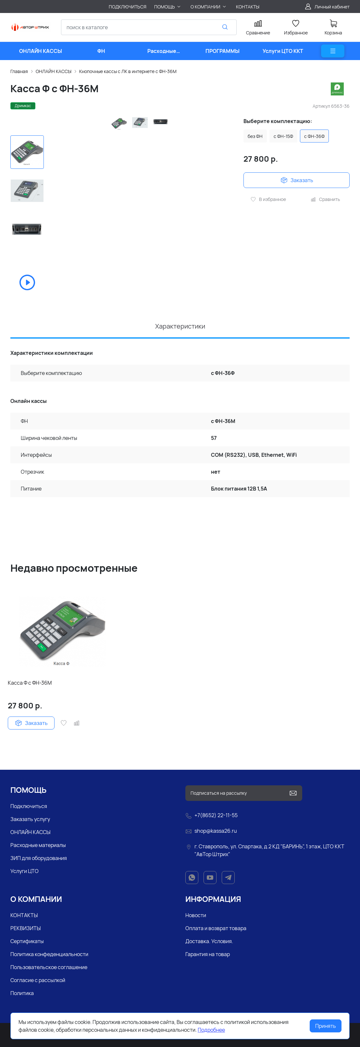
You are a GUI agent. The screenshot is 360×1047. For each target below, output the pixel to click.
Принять (325, 1025)
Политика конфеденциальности (49, 954)
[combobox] (149, 27)
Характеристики (180, 326)
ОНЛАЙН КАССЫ (53, 71)
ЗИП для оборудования (38, 858)
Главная (19, 71)
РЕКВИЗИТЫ (25, 928)
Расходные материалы (38, 845)
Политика (22, 993)
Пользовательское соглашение (48, 967)
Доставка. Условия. (209, 941)
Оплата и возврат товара (215, 928)
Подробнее (211, 1029)
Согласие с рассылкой (37, 980)
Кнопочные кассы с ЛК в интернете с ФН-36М (128, 71)
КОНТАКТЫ (24, 915)
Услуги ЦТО (24, 871)
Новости (195, 915)
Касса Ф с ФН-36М (30, 682)
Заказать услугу (30, 819)
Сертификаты (27, 941)
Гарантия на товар (207, 954)
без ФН (255, 136)
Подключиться (28, 806)
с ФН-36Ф (314, 136)
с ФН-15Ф (283, 136)
